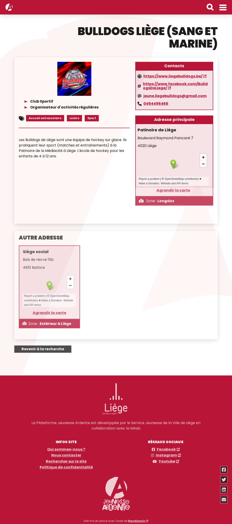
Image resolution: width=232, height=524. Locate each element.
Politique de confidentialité (66, 464)
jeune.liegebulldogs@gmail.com (175, 95)
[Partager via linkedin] (223, 489)
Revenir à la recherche (43, 345)
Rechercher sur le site (66, 458)
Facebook (166, 446)
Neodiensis (136, 517)
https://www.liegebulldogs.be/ (173, 75)
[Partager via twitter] (223, 479)
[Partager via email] (223, 499)
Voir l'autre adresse (174, 208)
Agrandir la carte (173, 187)
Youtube (167, 458)
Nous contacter (66, 452)
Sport (91, 117)
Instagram (166, 452)
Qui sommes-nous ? (66, 446)
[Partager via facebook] (223, 469)
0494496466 (155, 103)
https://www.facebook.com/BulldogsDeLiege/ (175, 85)
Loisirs (74, 117)
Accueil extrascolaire (45, 117)
